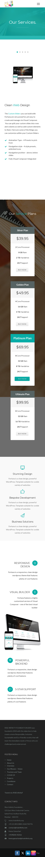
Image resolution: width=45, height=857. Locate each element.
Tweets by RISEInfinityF (14, 793)
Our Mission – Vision (14, 769)
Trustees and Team (14, 772)
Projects (10, 778)
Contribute (11, 781)
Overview (10, 766)
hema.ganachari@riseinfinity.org (20, 838)
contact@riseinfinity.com (18, 828)
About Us (10, 763)
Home (9, 760)
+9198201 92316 (15, 835)
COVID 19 (11, 775)
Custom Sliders (14, 113)
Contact (10, 784)
